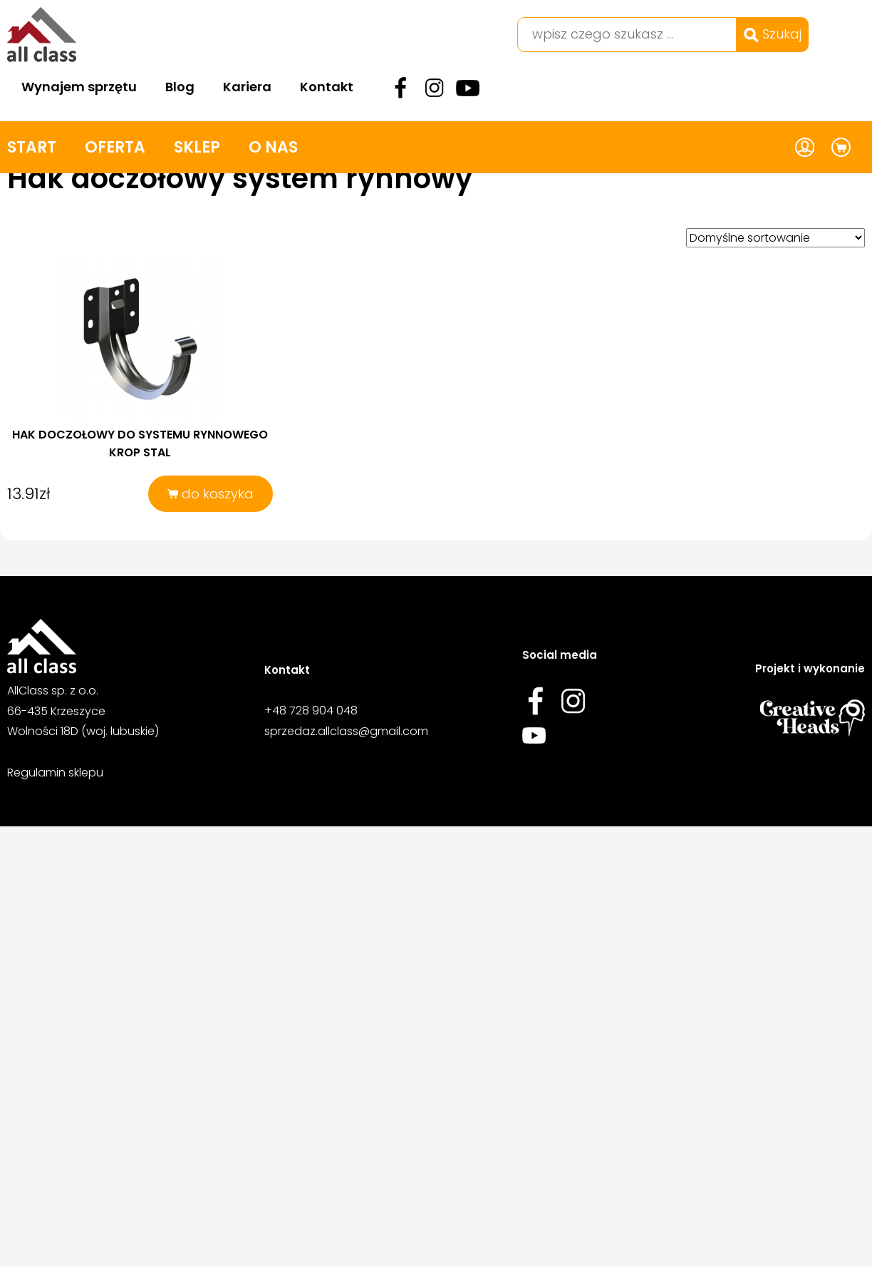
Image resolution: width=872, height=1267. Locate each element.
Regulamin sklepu (55, 772)
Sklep (197, 147)
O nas (273, 147)
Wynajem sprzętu (79, 87)
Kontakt (326, 87)
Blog (179, 87)
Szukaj (772, 34)
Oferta (115, 147)
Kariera (247, 87)
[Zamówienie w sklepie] (775, 237)
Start (31, 147)
